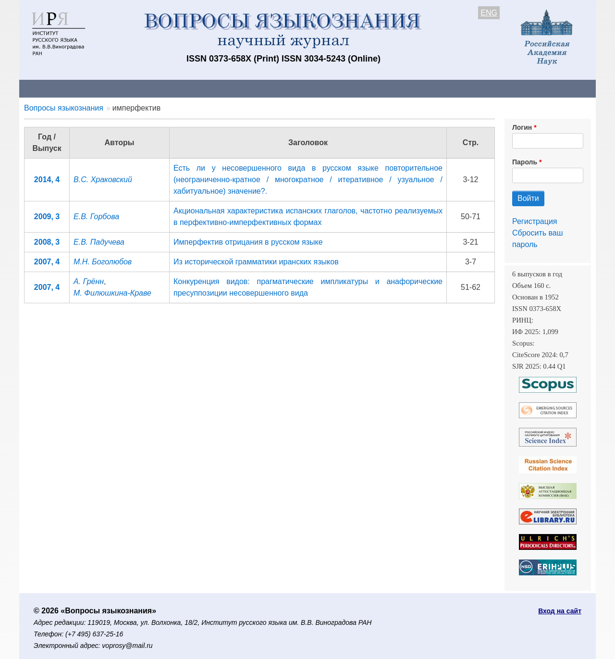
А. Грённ (89, 281)
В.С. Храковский (103, 179)
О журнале (48, 88)
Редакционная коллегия (432, 88)
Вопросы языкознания (63, 108)
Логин (522, 127)
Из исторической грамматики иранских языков (256, 262)
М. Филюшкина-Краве (112, 293)
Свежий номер (215, 88)
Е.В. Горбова (96, 216)
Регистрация (534, 221)
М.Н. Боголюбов (103, 262)
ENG (488, 13)
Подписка (353, 88)
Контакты (103, 88)
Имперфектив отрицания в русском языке (248, 242)
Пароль (524, 162)
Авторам (154, 88)
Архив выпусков (288, 88)
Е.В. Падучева (99, 242)
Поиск (504, 88)
